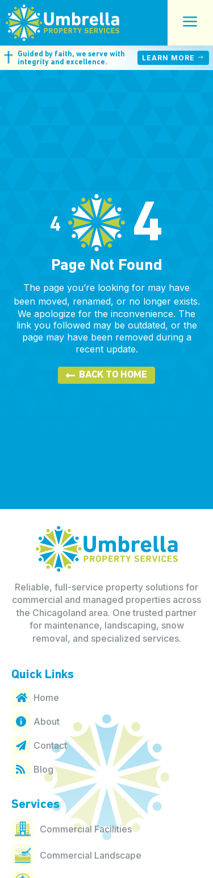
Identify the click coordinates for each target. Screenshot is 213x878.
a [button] (190, 22)
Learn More (168, 58)
